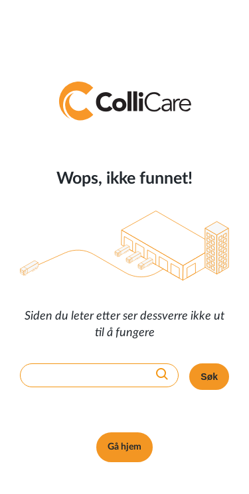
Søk (209, 376)
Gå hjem (124, 447)
